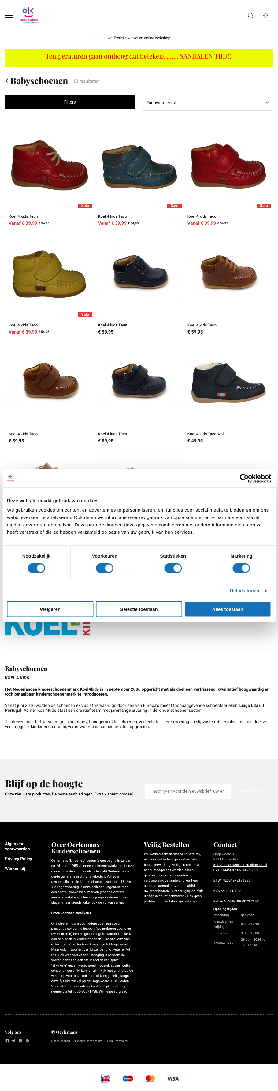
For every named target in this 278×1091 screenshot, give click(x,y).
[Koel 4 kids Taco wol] (228, 392)
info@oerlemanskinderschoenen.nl (240, 865)
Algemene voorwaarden (17, 846)
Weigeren (50, 609)
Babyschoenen (36, 80)
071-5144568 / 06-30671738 (235, 870)
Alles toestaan (227, 609)
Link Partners (117, 1041)
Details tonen (244, 590)
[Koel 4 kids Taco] (138, 175)
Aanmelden (252, 790)
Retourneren (60, 1041)
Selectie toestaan (139, 609)
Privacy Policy (18, 858)
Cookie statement (88, 1041)
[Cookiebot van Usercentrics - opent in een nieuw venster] (244, 478)
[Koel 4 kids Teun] (49, 175)
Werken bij (15, 868)
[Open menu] (9, 15)
